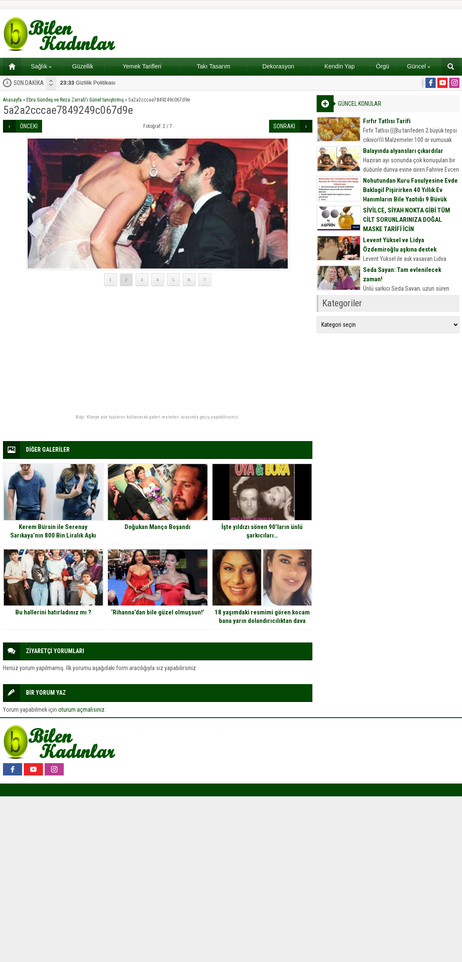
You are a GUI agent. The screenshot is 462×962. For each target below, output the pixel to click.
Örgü (382, 66)
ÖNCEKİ (29, 126)
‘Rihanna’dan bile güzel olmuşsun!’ (157, 612)
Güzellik (83, 66)
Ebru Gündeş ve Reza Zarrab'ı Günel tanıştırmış (75, 100)
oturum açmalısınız (81, 709)
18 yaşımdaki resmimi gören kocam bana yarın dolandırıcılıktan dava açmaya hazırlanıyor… (262, 620)
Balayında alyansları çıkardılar (403, 151)
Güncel (418, 66)
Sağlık (41, 66)
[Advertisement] (157, 350)
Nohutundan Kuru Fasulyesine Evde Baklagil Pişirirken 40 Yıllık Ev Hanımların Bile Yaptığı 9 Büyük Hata (410, 194)
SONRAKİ (284, 126)
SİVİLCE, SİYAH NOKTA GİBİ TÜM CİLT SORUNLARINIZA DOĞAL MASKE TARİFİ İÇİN (406, 220)
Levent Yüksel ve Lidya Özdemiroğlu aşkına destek (399, 244)
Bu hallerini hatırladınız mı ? (53, 612)
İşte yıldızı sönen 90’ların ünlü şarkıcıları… (262, 531)
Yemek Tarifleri (141, 66)
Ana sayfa (9, 66)
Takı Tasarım (213, 66)
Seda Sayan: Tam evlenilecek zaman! (402, 274)
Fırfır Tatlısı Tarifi (387, 121)
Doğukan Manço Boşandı (157, 527)
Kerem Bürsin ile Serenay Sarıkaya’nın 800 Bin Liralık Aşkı (53, 531)
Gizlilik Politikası (88, 82)
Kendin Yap (339, 66)
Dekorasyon (278, 66)
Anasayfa (12, 100)
